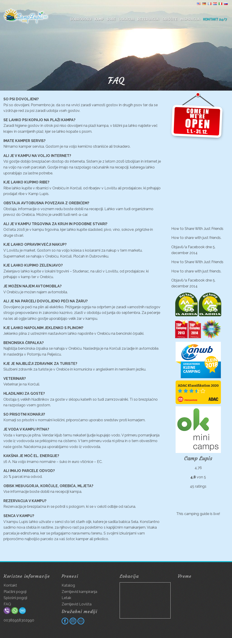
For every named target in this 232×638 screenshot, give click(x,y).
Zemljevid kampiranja (79, 592)
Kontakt (10, 585)
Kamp (99, 19)
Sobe (111, 19)
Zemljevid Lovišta (77, 604)
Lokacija (126, 19)
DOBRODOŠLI (81, 19)
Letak (66, 598)
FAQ (7, 604)
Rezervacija (148, 19)
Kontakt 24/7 (215, 19)
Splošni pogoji (15, 598)
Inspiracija (190, 19)
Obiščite (169, 19)
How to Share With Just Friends (197, 228)
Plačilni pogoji (15, 592)
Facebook (196, 247)
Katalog (68, 585)
